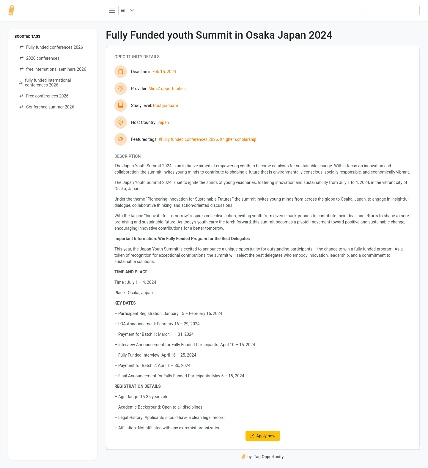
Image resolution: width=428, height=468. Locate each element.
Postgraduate (165, 105)
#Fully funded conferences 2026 (188, 139)
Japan (163, 122)
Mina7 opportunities (166, 88)
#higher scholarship (238, 139)
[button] (132, 10)
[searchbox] (391, 10)
